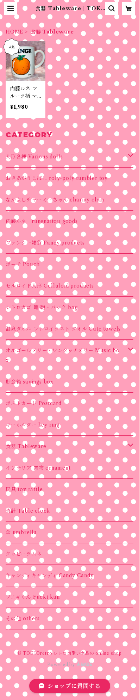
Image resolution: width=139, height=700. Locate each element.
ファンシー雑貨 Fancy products (45, 243)
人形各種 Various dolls (34, 156)
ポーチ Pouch (23, 264)
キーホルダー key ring (32, 425)
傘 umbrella (21, 532)
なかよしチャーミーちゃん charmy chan (55, 200)
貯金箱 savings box (29, 382)
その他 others (23, 618)
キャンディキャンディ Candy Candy (50, 575)
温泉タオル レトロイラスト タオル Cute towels (63, 329)
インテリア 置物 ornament (38, 468)
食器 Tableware (26, 446)
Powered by (69, 664)
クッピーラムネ (24, 554)
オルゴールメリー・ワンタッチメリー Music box (63, 355)
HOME (15, 32)
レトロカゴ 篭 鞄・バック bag (42, 307)
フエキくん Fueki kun (33, 597)
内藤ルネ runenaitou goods (42, 221)
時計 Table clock (28, 511)
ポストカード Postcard (34, 403)
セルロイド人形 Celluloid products (50, 286)
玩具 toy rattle (24, 489)
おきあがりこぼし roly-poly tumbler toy (57, 178)
